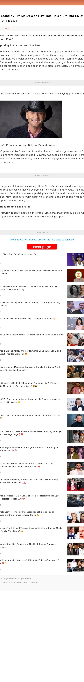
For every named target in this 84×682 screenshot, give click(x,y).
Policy (10, 582)
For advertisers (35, 582)
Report (7, 28)
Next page (42, 247)
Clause (14, 582)
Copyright (26, 582)
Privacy (19, 582)
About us (4, 582)
